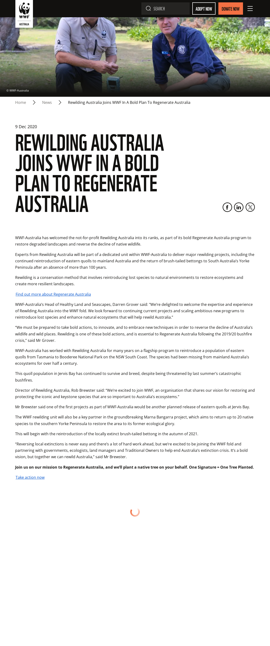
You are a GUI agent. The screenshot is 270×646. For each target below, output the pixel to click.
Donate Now (231, 8)
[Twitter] (250, 207)
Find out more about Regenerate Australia (53, 294)
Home (20, 102)
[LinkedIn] (238, 207)
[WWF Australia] (24, 15)
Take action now (30, 477)
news (47, 102)
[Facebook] (227, 207)
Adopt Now (204, 8)
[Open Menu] (250, 8)
